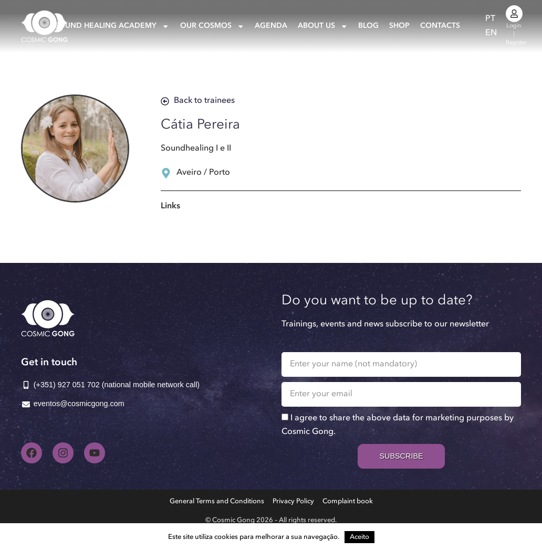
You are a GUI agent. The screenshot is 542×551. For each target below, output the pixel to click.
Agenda (271, 26)
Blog (368, 26)
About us (323, 26)
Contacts (440, 26)
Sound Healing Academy (112, 26)
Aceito (359, 537)
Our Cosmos (212, 26)
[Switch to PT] (490, 19)
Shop (399, 26)
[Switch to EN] (491, 33)
